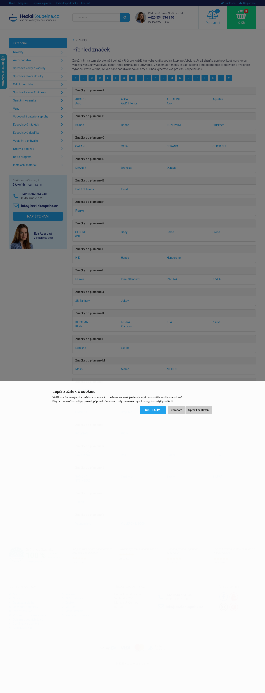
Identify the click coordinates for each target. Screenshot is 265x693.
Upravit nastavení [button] (198, 410)
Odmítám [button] (176, 410)
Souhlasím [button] (152, 410)
